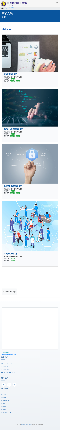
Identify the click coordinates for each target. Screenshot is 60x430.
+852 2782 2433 (7, 363)
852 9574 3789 (7, 366)
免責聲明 (3, 409)
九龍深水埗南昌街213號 (9, 355)
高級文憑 (12, 8)
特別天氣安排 (5, 400)
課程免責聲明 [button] (6, 412)
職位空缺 (3, 406)
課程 (6, 8)
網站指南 (3, 394)
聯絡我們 (3, 397)
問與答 (3, 403)
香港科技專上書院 (26, 424)
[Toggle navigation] (57, 2)
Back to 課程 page (9, 292)
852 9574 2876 (7, 369)
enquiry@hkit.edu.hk (9, 372)
